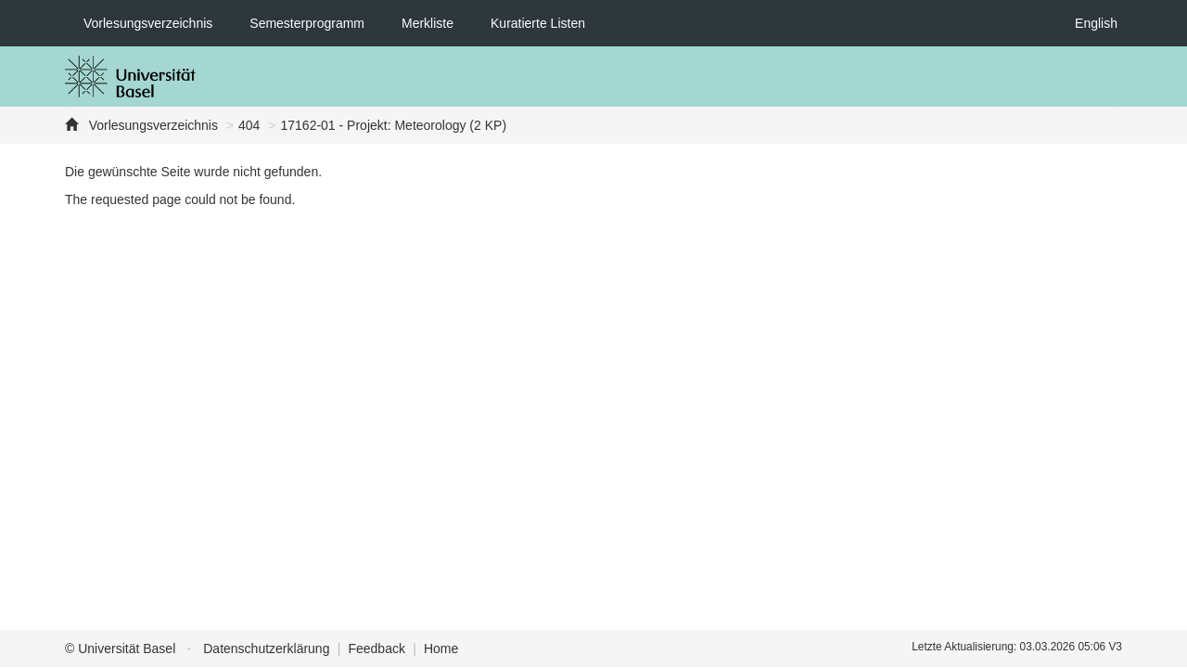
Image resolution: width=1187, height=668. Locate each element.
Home (441, 648)
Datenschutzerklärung (266, 648)
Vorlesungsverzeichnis (147, 23)
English (1096, 23)
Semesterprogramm (306, 23)
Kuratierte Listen (538, 23)
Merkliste (427, 23)
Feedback (376, 648)
